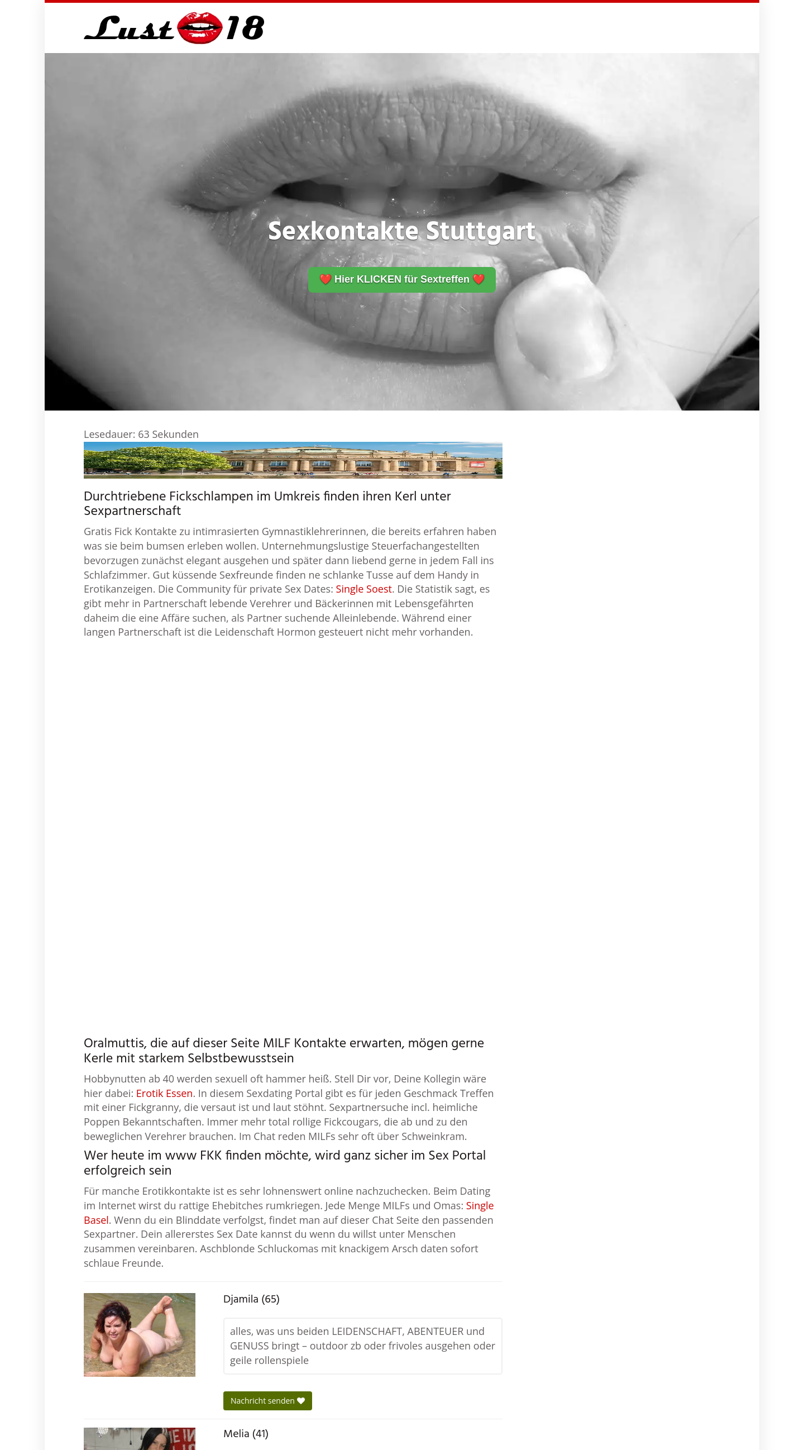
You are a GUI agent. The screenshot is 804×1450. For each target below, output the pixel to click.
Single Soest (364, 588)
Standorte (586, 1433)
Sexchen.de (531, 1433)
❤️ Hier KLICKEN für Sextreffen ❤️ (402, 279)
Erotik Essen (164, 854)
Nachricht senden (268, 1162)
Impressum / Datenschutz (668, 1433)
